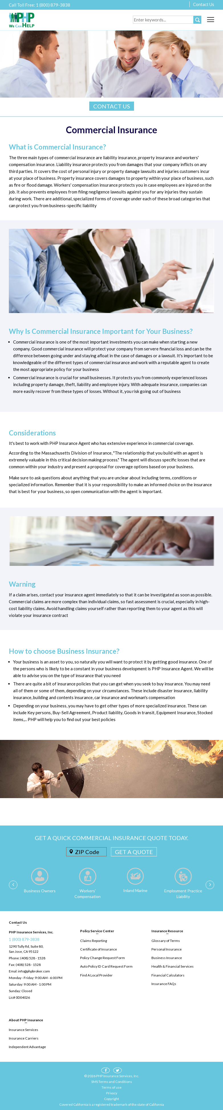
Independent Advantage (27, 1047)
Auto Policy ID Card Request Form (105, 966)
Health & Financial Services (172, 966)
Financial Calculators (167, 975)
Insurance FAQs (163, 983)
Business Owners (40, 890)
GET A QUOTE (134, 851)
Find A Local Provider (96, 975)
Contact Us (203, 4)
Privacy (111, 1093)
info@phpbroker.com (34, 971)
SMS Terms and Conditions (111, 1081)
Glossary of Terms (165, 941)
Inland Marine (135, 890)
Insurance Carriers (23, 1038)
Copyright (111, 1098)
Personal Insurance (166, 949)
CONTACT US (111, 106)
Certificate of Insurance (98, 949)
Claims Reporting (93, 941)
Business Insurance (166, 958)
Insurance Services (23, 1030)
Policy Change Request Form (102, 958)
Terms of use (111, 1087)
